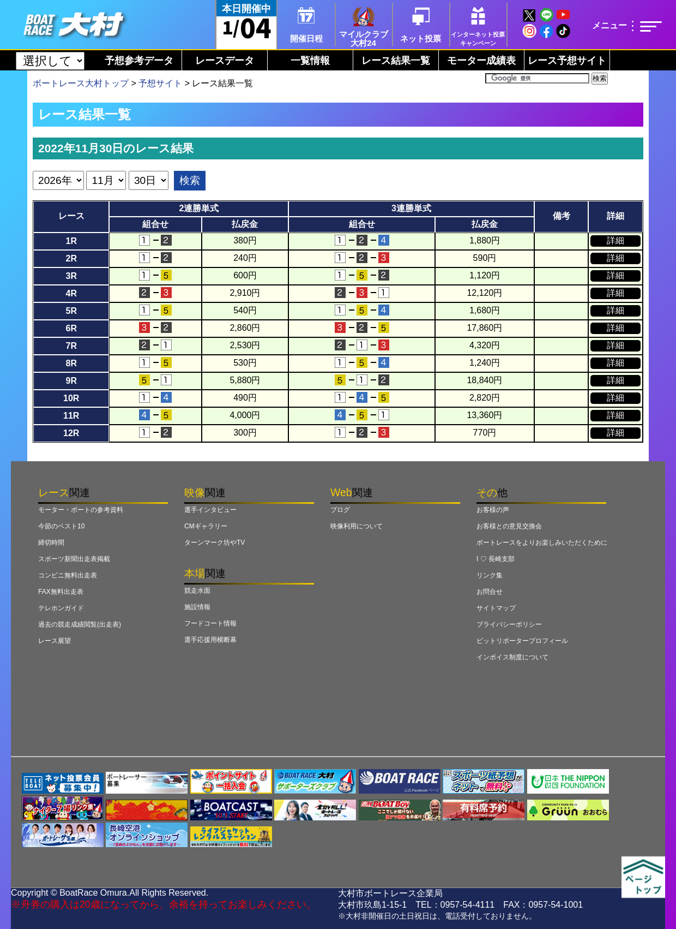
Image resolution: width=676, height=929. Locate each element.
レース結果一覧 (395, 60)
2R (70, 258)
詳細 (615, 240)
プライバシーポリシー (509, 624)
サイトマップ (496, 608)
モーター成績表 (481, 60)
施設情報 (197, 607)
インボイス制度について (512, 657)
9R (70, 380)
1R (70, 241)
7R (70, 345)
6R (70, 328)
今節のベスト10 (61, 526)
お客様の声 (492, 510)
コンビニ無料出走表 (67, 575)
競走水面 (197, 590)
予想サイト (160, 83)
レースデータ (224, 60)
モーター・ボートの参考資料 (80, 510)
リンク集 (489, 575)
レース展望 (54, 641)
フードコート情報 (210, 623)
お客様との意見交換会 (509, 526)
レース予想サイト (567, 60)
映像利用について (356, 526)
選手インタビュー (210, 510)
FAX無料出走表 (60, 591)
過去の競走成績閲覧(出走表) (79, 624)
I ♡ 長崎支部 (495, 559)
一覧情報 (310, 60)
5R (70, 310)
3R (70, 276)
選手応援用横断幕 (210, 640)
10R (71, 398)
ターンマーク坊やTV (214, 542)
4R (70, 293)
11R (71, 415)
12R (71, 433)
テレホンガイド (61, 608)
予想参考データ (139, 60)
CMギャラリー (205, 526)
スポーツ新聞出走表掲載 (74, 559)
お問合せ (489, 591)
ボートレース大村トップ (81, 83)
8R (70, 363)
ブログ (340, 510)
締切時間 (51, 542)
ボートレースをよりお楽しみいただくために (541, 542)
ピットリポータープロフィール (522, 641)
